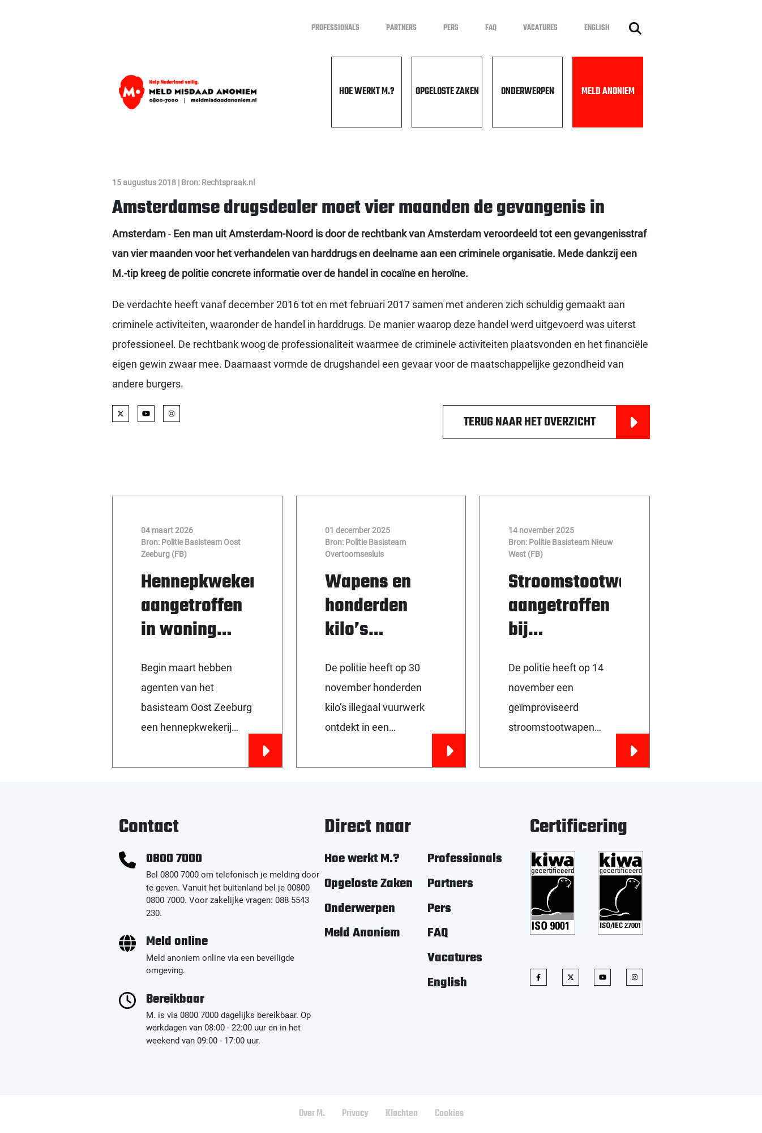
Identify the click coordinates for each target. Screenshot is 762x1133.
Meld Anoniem (608, 91)
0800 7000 (174, 859)
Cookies (449, 1113)
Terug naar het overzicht (557, 422)
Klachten (402, 1113)
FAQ (490, 28)
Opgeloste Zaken (447, 91)
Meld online (177, 942)
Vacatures (540, 28)
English (597, 28)
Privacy (355, 1113)
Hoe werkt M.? (367, 91)
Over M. (312, 1113)
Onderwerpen (527, 91)
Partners (401, 28)
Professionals (335, 28)
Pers (451, 28)
